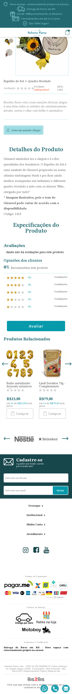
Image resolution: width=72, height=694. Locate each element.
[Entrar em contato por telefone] (54, 688)
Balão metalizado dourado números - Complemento (19, 386)
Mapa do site (54, 671)
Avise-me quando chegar (26, 130)
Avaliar (36, 326)
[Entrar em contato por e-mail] (65, 688)
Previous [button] (4, 364)
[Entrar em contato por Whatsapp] (44, 688)
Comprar (22, 414)
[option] (8, 42)
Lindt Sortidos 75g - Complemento (52, 385)
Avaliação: (10, 88)
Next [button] (67, 364)
